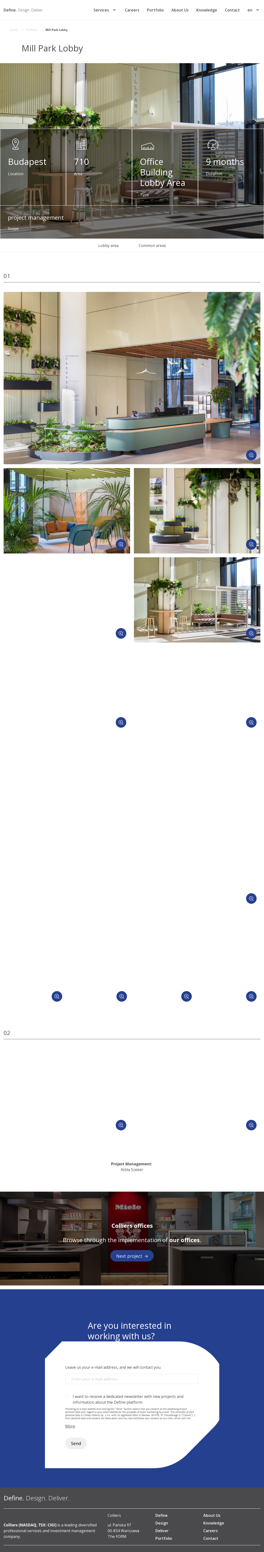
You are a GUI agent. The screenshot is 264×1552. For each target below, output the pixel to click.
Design (161, 1523)
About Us (180, 10)
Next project (132, 1256)
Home (14, 30)
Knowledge (206, 10)
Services (101, 10)
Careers (132, 10)
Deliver (162, 1530)
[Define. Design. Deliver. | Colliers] (24, 10)
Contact (232, 10)
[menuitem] (250, 10)
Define (161, 1515)
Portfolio (155, 10)
